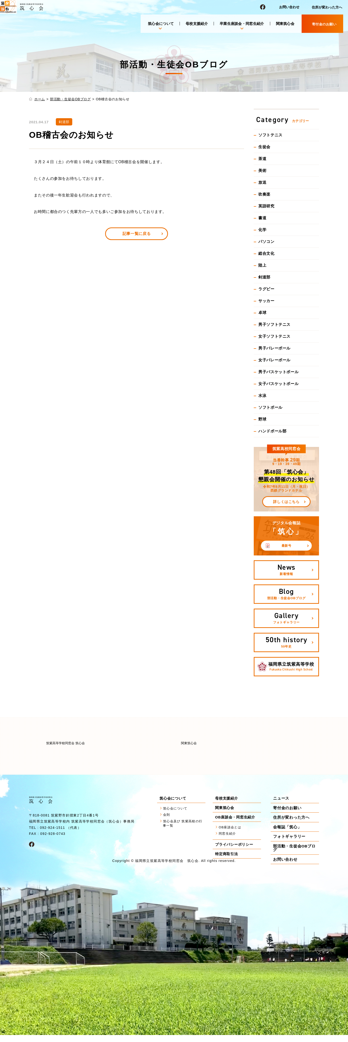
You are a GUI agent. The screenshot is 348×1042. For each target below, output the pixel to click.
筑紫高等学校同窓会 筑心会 (65, 743)
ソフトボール (270, 407)
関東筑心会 (285, 24)
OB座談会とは (232, 828)
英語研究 (266, 206)
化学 (262, 230)
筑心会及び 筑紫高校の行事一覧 (183, 825)
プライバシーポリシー (235, 846)
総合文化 (266, 253)
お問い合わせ (289, 7)
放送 (262, 182)
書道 (262, 218)
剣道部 (264, 277)
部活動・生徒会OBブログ (70, 99)
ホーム (39, 99)
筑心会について (177, 809)
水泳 (262, 395)
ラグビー (266, 289)
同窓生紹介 (229, 835)
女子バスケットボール (278, 384)
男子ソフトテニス (274, 324)
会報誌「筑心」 (287, 827)
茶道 (262, 159)
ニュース (281, 798)
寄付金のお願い (287, 808)
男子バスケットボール (278, 372)
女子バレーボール (274, 360)
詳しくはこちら (286, 502)
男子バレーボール (274, 348)
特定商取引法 (227, 855)
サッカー (266, 301)
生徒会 (264, 147)
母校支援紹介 (197, 24)
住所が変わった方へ (327, 7)
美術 (262, 170)
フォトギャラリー (289, 836)
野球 (262, 419)
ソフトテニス (270, 135)
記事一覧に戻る (136, 234)
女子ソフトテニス (274, 336)
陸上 (262, 265)
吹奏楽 (264, 194)
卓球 (262, 313)
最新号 (286, 545)
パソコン (266, 242)
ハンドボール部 (272, 431)
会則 (167, 816)
